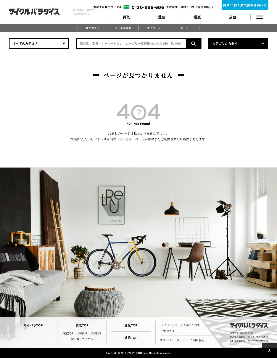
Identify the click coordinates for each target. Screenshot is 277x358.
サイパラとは (169, 325)
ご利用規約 (197, 340)
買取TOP (82, 325)
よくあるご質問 (190, 325)
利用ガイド (93, 28)
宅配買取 (68, 333)
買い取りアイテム (82, 339)
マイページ (154, 28)
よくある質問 (123, 28)
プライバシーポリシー (173, 340)
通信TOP (130, 337)
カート (184, 28)
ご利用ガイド (169, 330)
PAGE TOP (269, 350)
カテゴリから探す (225, 43)
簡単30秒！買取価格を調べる (245, 5)
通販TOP (130, 325)
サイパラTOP (33, 325)
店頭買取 (96, 333)
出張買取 (82, 333)
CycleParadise (39, 11)
